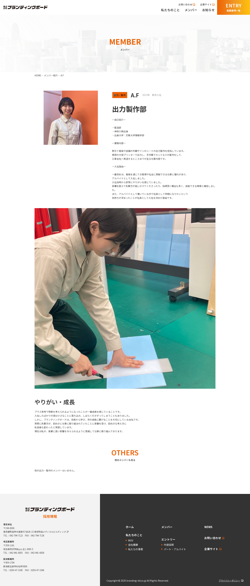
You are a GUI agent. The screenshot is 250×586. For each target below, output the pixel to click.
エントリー (168, 539)
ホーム (130, 527)
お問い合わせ (212, 538)
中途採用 (169, 544)
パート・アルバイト (175, 549)
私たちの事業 (135, 549)
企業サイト (211, 549)
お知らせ (208, 9)
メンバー (191, 9)
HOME (38, 75)
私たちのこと (170, 9)
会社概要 (133, 544)
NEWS (208, 527)
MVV (130, 540)
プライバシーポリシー (229, 580)
